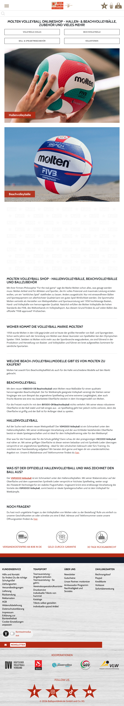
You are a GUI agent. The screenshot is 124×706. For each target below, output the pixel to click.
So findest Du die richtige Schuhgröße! (14, 579)
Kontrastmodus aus (23, 633)
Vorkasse (99, 585)
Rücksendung (9, 594)
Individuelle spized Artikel (46, 606)
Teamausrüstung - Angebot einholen (42, 575)
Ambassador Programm (76, 585)
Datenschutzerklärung (13, 608)
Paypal (98, 578)
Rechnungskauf (103, 574)
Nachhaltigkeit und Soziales (73, 590)
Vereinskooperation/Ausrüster (47, 586)
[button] (6, 5)
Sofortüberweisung (104, 588)
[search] (62, 13)
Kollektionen (92, 41)
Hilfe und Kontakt (10, 574)
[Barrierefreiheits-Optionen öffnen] (6, 633)
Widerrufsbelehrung (12, 605)
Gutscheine (69, 578)
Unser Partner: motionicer (77, 581)
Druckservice (39, 589)
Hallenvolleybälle (20, 115)
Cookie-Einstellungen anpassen (13, 623)
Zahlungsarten (9, 584)
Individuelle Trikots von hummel (44, 594)
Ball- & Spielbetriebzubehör (32, 41)
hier (77, 452)
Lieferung (6, 591)
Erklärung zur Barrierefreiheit (9, 617)
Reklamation (8, 598)
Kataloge (37, 599)
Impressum (7, 612)
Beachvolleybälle (92, 32)
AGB (4, 601)
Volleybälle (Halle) (32, 32)
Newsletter (69, 574)
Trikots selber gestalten (44, 602)
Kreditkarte (100, 581)
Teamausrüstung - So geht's (44, 581)
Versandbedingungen (12, 587)
